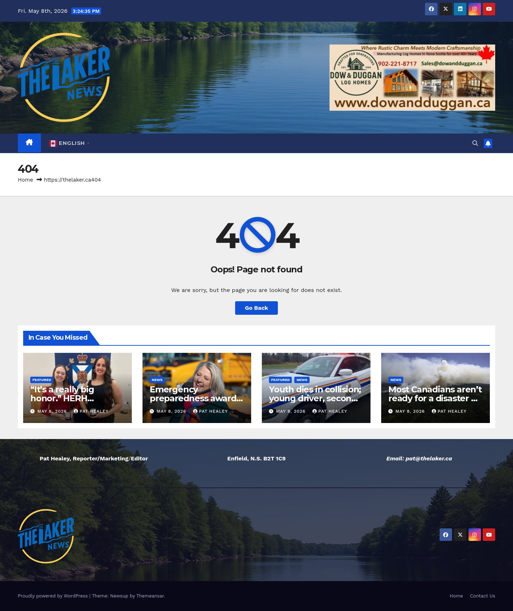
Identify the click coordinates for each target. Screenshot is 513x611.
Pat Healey (91, 411)
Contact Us (482, 596)
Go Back (256, 307)
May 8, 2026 (53, 411)
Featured (41, 380)
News (157, 380)
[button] (475, 143)
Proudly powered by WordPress (53, 596)
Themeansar (150, 596)
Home (25, 180)
